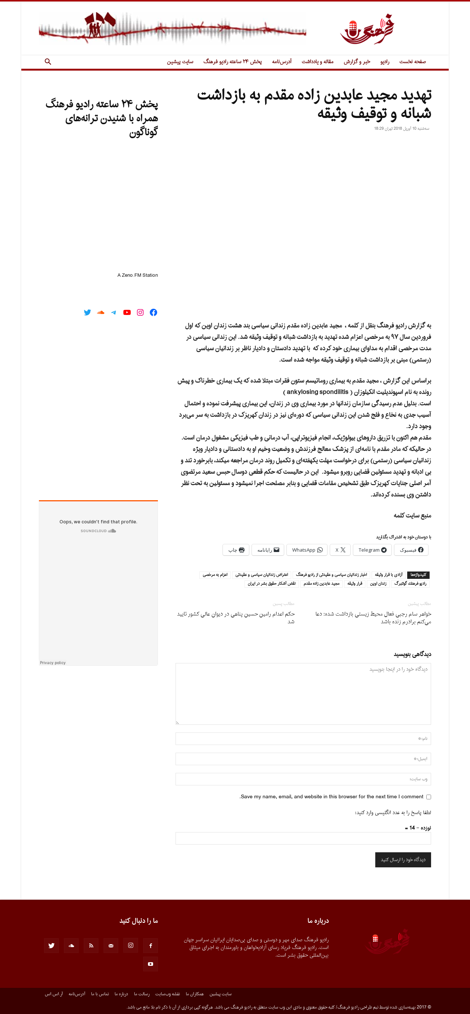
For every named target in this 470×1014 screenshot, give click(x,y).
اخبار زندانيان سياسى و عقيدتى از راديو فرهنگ (331, 575)
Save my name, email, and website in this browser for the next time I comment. (331, 797)
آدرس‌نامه (282, 62)
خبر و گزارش (357, 62)
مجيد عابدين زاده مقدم (321, 584)
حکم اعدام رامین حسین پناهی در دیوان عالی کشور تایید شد (235, 618)
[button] (48, 62)
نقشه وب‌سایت (167, 994)
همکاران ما (195, 994)
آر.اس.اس (54, 994)
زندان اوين (378, 584)
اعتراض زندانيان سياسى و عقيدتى (261, 575)
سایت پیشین (180, 62)
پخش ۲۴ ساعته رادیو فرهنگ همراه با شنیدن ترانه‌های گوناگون (102, 118)
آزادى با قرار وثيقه (388, 575)
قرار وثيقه (354, 584)
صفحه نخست (413, 62)
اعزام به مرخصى (215, 575)
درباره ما (121, 994)
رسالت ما (141, 994)
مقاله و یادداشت (317, 62)
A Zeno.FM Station (138, 275)
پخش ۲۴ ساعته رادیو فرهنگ (232, 62)
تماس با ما (100, 994)
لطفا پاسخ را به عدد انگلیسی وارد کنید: (393, 813)
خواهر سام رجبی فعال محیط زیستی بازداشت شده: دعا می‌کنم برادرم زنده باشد (373, 618)
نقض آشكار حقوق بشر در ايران (272, 584)
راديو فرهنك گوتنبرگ (410, 584)
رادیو (384, 62)
